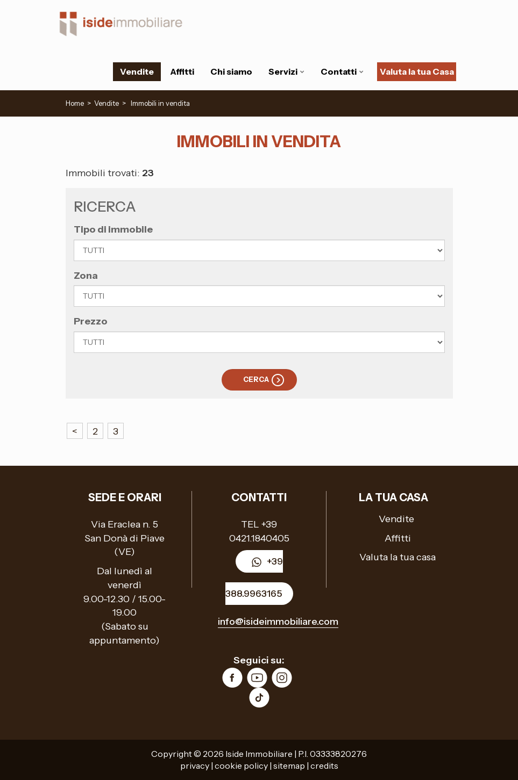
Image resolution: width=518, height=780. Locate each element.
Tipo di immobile (113, 229)
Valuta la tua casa (397, 557)
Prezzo (91, 321)
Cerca (256, 379)
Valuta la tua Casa (417, 71)
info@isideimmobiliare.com (278, 621)
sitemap (289, 765)
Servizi (286, 71)
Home (75, 103)
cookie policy (241, 765)
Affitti (182, 71)
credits (324, 765)
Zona (86, 275)
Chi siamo (231, 71)
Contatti (342, 71)
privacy (194, 765)
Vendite (137, 71)
